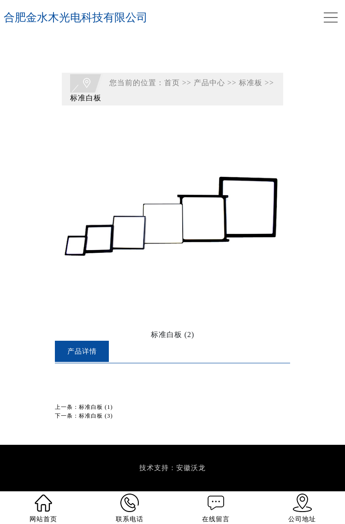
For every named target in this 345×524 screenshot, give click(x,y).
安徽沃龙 (191, 468)
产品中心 (209, 83)
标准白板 (85, 98)
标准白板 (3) (96, 416)
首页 (172, 83)
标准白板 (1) (96, 407)
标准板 (250, 83)
